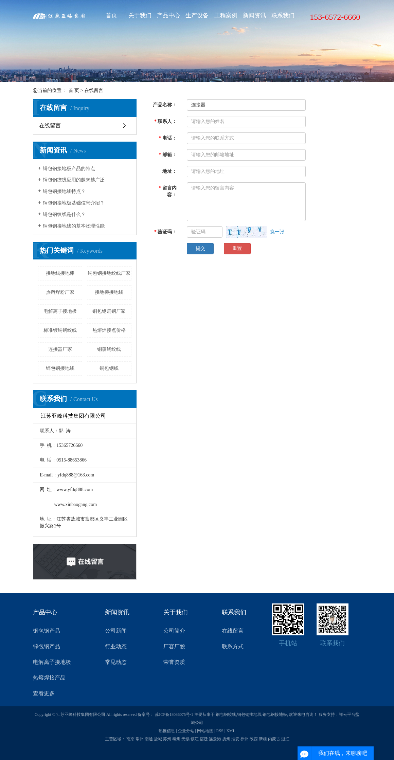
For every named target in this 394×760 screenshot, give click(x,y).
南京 (130, 739)
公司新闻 (116, 631)
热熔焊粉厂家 (60, 292)
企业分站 (186, 730)
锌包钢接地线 (60, 368)
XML (230, 730)
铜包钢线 (109, 368)
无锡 (185, 739)
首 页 (74, 90)
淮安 (235, 739)
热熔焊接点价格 (109, 330)
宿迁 (204, 739)
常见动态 (116, 662)
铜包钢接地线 (249, 714)
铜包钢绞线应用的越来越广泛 (74, 179)
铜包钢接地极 (275, 714)
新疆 (263, 739)
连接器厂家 (60, 349)
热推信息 (167, 730)
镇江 (195, 739)
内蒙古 (274, 739)
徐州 (244, 739)
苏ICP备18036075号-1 (174, 714)
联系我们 (282, 15)
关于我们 (139, 15)
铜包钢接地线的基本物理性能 (74, 226)
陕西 (254, 739)
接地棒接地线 (109, 292)
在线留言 (50, 125)
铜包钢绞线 (226, 714)
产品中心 (168, 15)
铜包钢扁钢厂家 (109, 311)
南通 (149, 739)
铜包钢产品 (46, 631)
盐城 (158, 739)
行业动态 (116, 646)
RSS (219, 730)
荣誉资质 (174, 662)
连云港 (215, 739)
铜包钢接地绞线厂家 (109, 273)
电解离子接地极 (60, 311)
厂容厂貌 (174, 646)
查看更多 (44, 693)
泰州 (176, 739)
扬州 (226, 739)
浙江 (285, 739)
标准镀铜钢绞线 (60, 330)
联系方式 (233, 646)
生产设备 (197, 15)
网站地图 (205, 730)
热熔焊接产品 (49, 678)
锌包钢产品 (46, 646)
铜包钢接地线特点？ (64, 191)
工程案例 (225, 15)
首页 (111, 15)
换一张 (277, 231)
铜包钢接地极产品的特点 (69, 168)
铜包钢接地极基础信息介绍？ (74, 202)
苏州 (167, 739)
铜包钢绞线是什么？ (64, 214)
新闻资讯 (254, 15)
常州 (140, 739)
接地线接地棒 (60, 273)
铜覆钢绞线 (109, 349)
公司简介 (174, 631)
